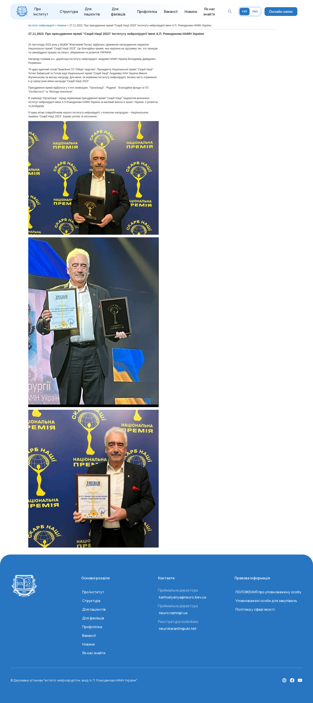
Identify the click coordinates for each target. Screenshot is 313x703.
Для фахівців (93, 618)
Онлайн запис (281, 11)
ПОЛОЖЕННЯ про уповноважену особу (268, 592)
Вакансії (171, 11)
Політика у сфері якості (255, 609)
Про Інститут (93, 592)
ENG (255, 11)
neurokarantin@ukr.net (177, 628)
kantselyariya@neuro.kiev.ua (182, 597)
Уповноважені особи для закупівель (266, 600)
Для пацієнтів (94, 609)
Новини (191, 11)
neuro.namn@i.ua (173, 612)
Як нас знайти (93, 653)
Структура (69, 11)
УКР (244, 11)
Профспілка (147, 11)
